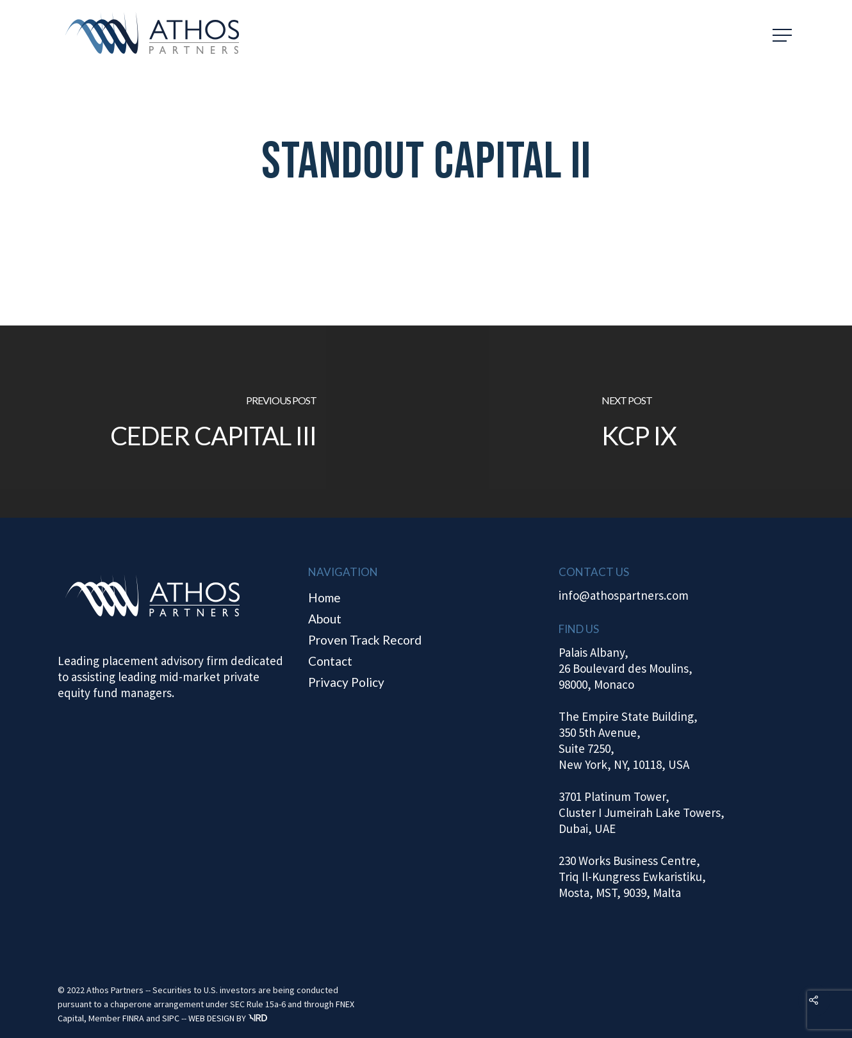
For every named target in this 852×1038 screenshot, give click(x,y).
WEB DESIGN (211, 1018)
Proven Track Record (365, 639)
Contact (330, 661)
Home (324, 597)
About (324, 618)
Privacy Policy (346, 682)
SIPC (170, 1018)
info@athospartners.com (624, 595)
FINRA (133, 1018)
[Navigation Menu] (783, 35)
